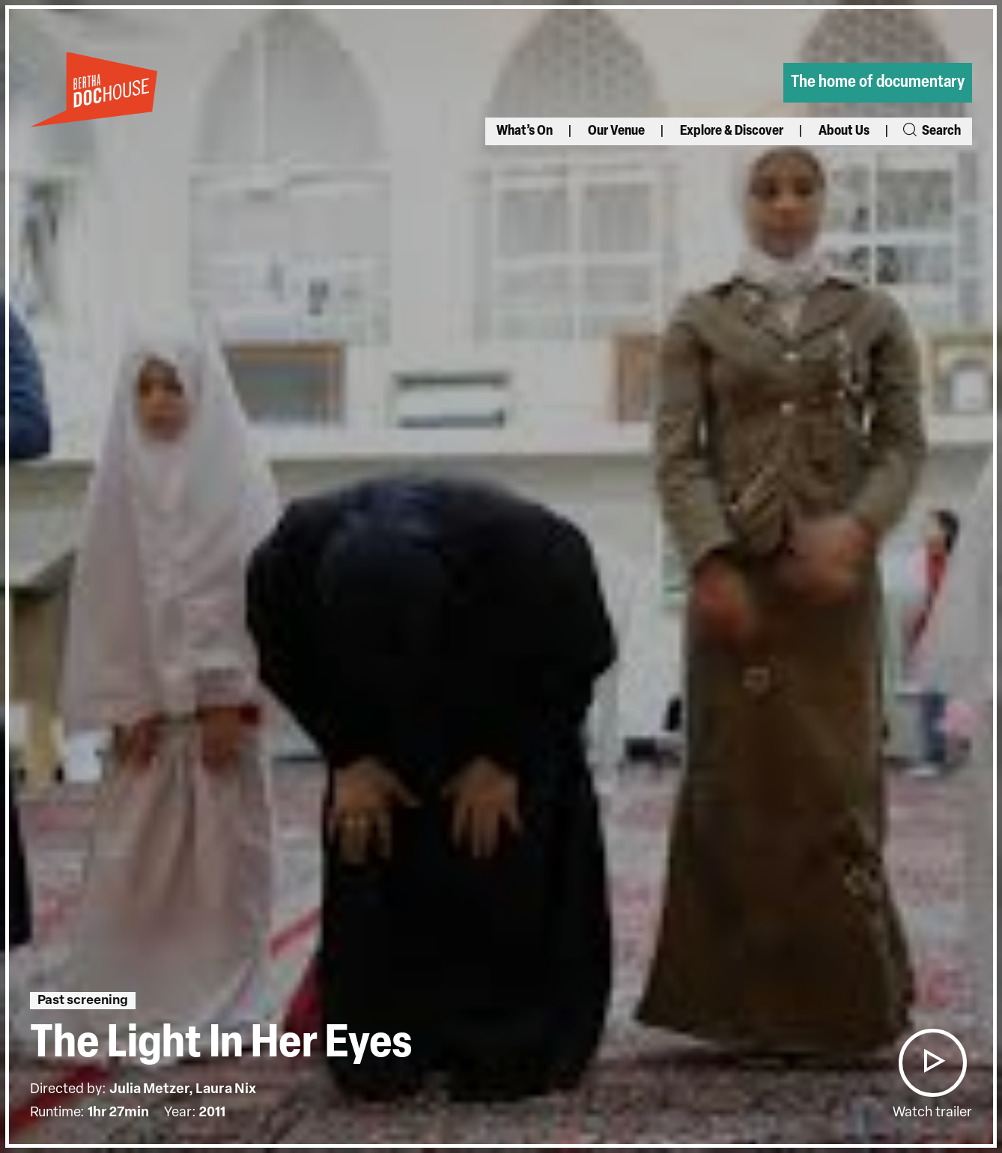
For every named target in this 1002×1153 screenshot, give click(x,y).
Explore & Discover (731, 131)
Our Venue (616, 131)
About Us (844, 131)
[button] (932, 1062)
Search (931, 131)
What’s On (525, 131)
